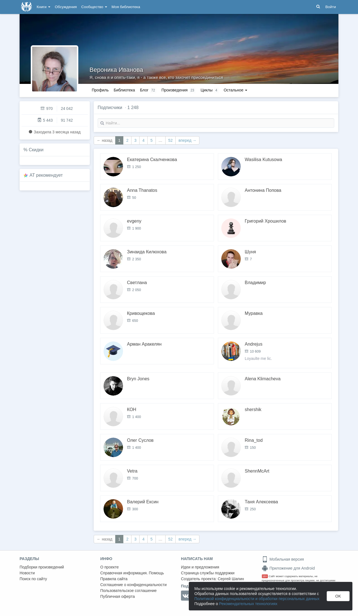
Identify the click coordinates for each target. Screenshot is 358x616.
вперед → (187, 140)
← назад (104, 140)
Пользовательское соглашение (128, 590)
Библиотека (124, 90)
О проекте (109, 567)
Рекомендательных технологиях (248, 603)
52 (170, 140)
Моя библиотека (126, 7)
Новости (27, 573)
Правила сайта (114, 579)
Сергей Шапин (231, 579)
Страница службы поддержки (207, 573)
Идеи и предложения (200, 567)
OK (338, 596)
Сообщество (94, 7)
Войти (330, 7)
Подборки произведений (42, 567)
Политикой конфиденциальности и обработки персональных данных (256, 598)
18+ (265, 576)
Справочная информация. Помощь (132, 573)
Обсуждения (66, 7)
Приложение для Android (288, 568)
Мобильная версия (283, 559)
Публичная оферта (117, 596)
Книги (43, 7)
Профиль (100, 90)
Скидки (36, 149)
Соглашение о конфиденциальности (133, 584)
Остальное (236, 90)
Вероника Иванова (116, 69)
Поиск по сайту (33, 579)
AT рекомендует (46, 175)
